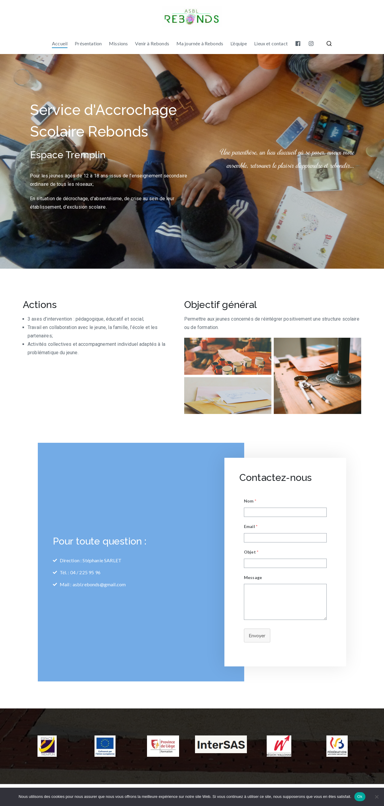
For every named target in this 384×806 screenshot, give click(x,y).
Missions (118, 43)
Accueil (60, 43)
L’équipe (238, 43)
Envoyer (257, 635)
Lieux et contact (271, 43)
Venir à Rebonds (152, 43)
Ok (359, 796)
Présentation (88, 43)
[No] (377, 797)
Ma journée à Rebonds (199, 43)
